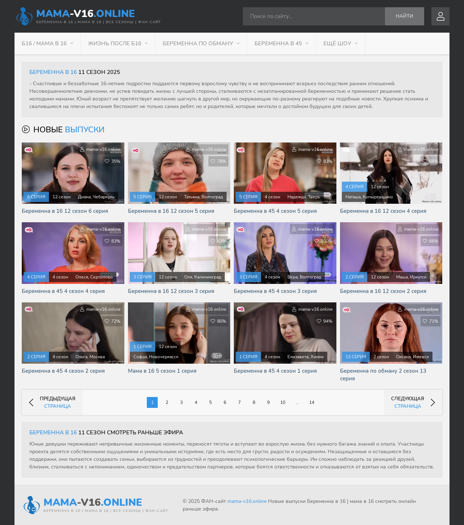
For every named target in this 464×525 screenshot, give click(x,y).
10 (282, 402)
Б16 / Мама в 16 (44, 43)
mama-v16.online (246, 501)
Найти (404, 16)
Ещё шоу (337, 43)
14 (311, 402)
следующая (413, 403)
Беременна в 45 (278, 43)
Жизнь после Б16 (114, 43)
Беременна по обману (198, 43)
